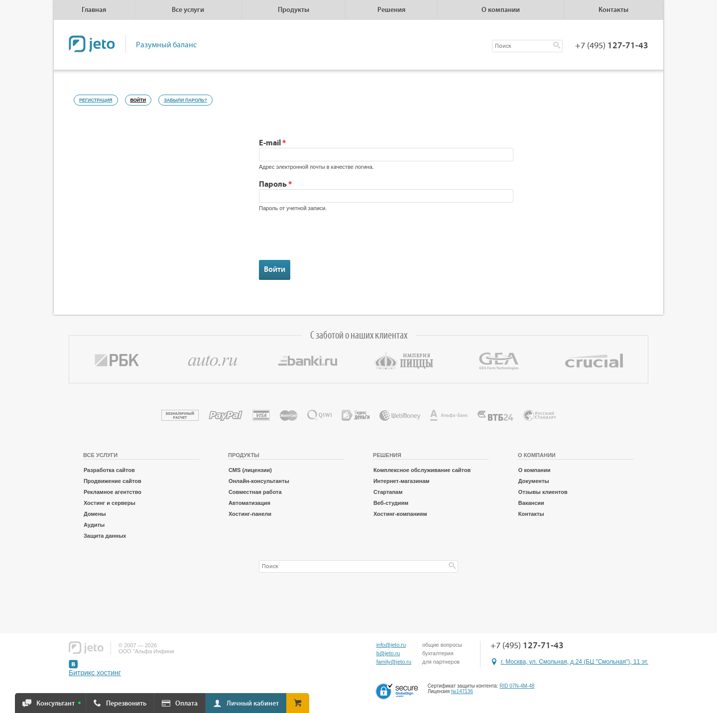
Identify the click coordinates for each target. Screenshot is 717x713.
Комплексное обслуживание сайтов (422, 470)
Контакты (613, 10)
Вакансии (531, 503)
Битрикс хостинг (95, 673)
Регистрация (96, 100)
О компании (534, 470)
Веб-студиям (390, 503)
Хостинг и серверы (109, 503)
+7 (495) (611, 46)
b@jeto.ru (388, 653)
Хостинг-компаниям (400, 514)
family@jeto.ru (393, 662)
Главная (94, 10)
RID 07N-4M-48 (516, 686)
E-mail (272, 142)
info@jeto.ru (391, 645)
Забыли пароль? (185, 100)
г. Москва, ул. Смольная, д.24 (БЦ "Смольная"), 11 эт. (574, 661)
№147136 (462, 691)
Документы (533, 481)
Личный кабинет (253, 704)
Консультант (55, 704)
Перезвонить (126, 704)
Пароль (275, 184)
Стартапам (387, 492)
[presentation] (334, 240)
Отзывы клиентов (543, 492)
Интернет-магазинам (401, 481)
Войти (141, 99)
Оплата (186, 704)
